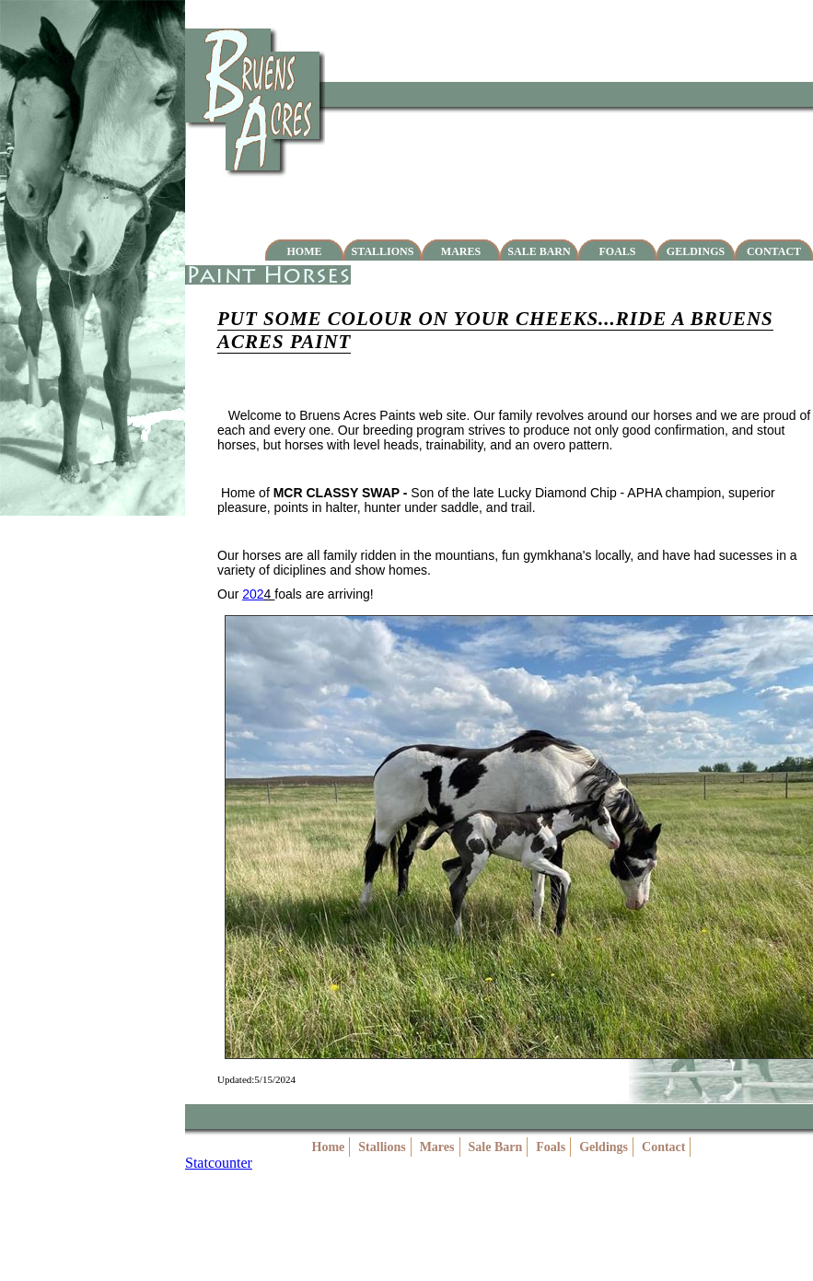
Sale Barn (538, 251)
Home (304, 251)
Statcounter (218, 1162)
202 (252, 594)
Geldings (696, 251)
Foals (616, 251)
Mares (461, 251)
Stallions (383, 251)
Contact (774, 251)
